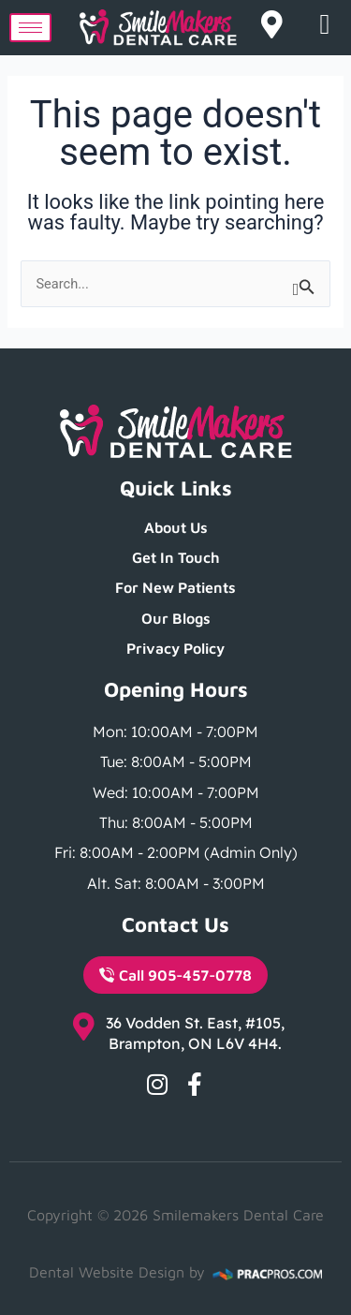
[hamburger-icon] (30, 27)
